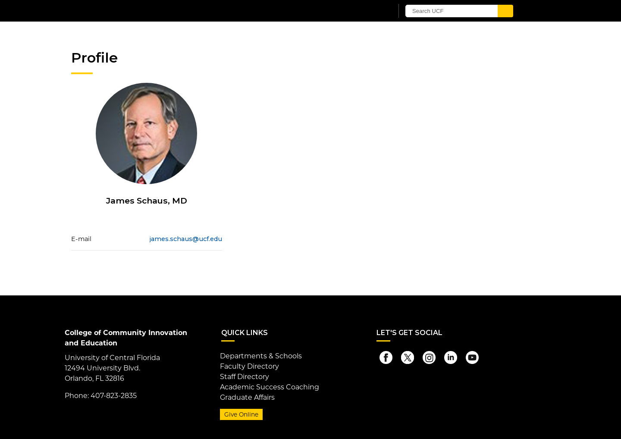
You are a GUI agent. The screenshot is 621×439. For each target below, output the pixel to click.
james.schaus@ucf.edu (186, 239)
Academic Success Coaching (269, 387)
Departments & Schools (261, 356)
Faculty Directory (249, 366)
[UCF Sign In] (365, 11)
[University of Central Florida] (171, 10)
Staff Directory (244, 377)
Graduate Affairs (247, 397)
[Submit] (505, 11)
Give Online (241, 414)
